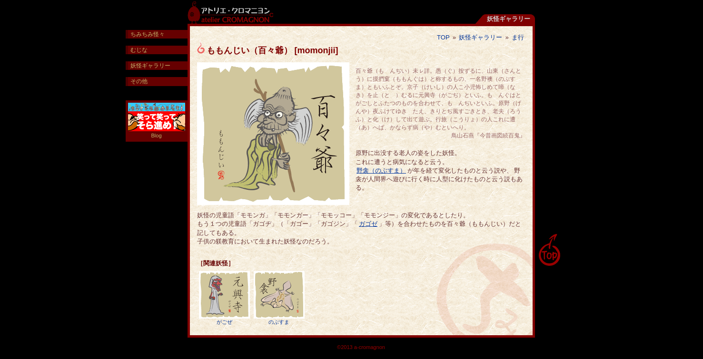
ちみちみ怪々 (147, 34)
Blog (156, 120)
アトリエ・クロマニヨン (230, 12)
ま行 (518, 37)
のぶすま (279, 298)
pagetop (549, 250)
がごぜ (224, 298)
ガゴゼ (368, 223)
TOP (443, 37)
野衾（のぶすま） (381, 170)
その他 (139, 81)
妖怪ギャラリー (480, 37)
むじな (139, 50)
